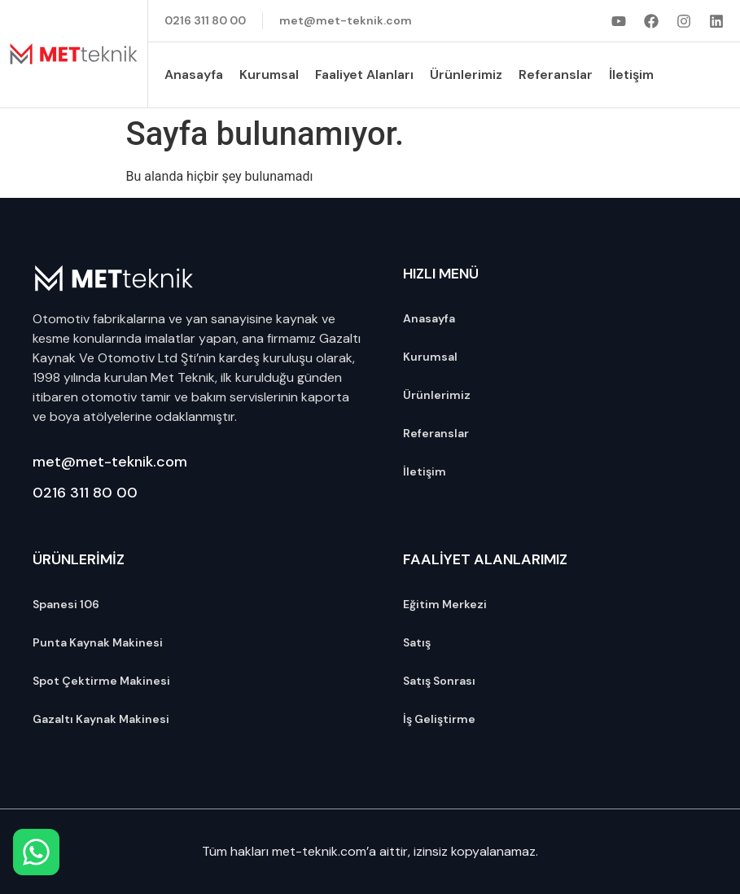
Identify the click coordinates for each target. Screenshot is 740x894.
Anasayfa (193, 74)
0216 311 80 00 (85, 492)
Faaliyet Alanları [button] (364, 74)
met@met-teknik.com (110, 461)
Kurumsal (269, 74)
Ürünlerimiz (466, 74)
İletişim (631, 74)
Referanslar (556, 74)
